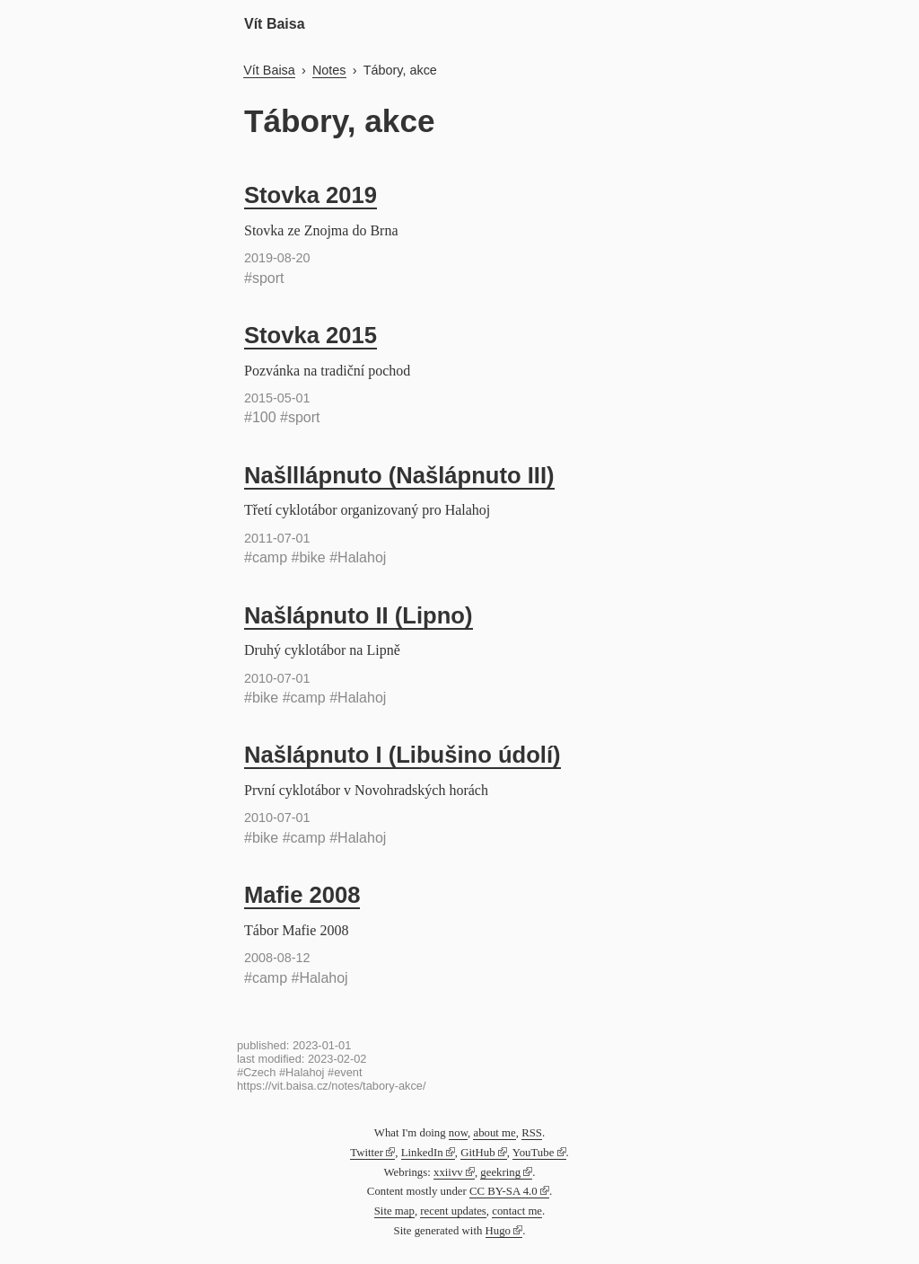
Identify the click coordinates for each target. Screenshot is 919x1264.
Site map (394, 1211)
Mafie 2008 (302, 894)
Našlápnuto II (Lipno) (358, 615)
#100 (260, 417)
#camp (265, 557)
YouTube (533, 1152)
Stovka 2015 (310, 335)
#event (345, 1072)
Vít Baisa (274, 23)
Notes (329, 70)
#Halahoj (357, 557)
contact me (517, 1211)
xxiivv (448, 1172)
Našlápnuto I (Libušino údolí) (402, 754)
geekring (500, 1172)
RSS (531, 1133)
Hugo (498, 1230)
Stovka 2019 (310, 195)
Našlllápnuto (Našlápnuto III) (399, 475)
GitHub (477, 1152)
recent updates (453, 1211)
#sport (264, 278)
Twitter (366, 1152)
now (458, 1133)
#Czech (256, 1072)
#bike (308, 557)
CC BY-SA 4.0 (503, 1191)
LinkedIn (422, 1152)
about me (494, 1133)
